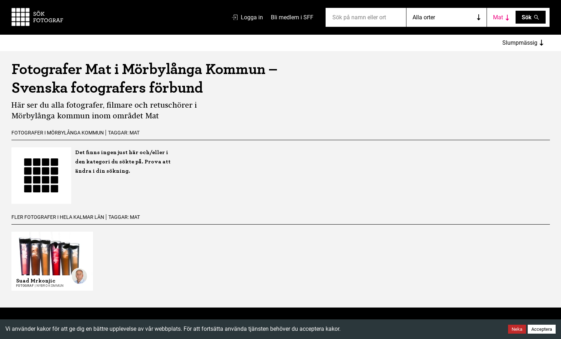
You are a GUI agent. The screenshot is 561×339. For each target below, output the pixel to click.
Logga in (247, 17)
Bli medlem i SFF (292, 17)
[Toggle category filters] (501, 17)
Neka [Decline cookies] (517, 329)
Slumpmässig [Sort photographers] (523, 42)
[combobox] (333, 17)
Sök (531, 17)
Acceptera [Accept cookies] (541, 329)
